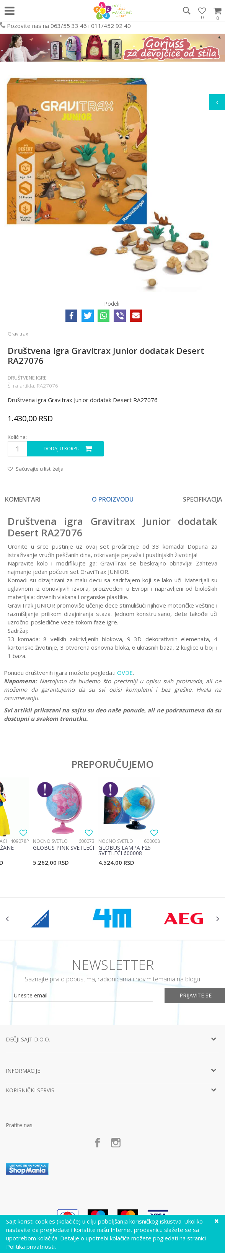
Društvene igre (27, 377)
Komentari (23, 499)
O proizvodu (113, 499)
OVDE (125, 672)
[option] (113, 499)
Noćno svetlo (50, 841)
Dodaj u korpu (62, 448)
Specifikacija (202, 499)
